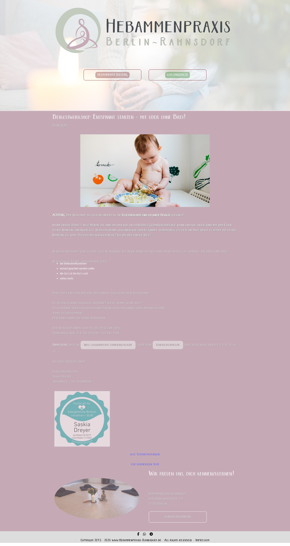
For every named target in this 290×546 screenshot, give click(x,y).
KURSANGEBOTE (177, 75)
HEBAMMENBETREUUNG (112, 75)
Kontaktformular (168, 350)
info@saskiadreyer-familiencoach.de (108, 350)
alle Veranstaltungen (145, 454)
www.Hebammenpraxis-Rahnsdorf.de (136, 540)
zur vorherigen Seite (145, 464)
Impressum (202, 540)
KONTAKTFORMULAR (177, 522)
